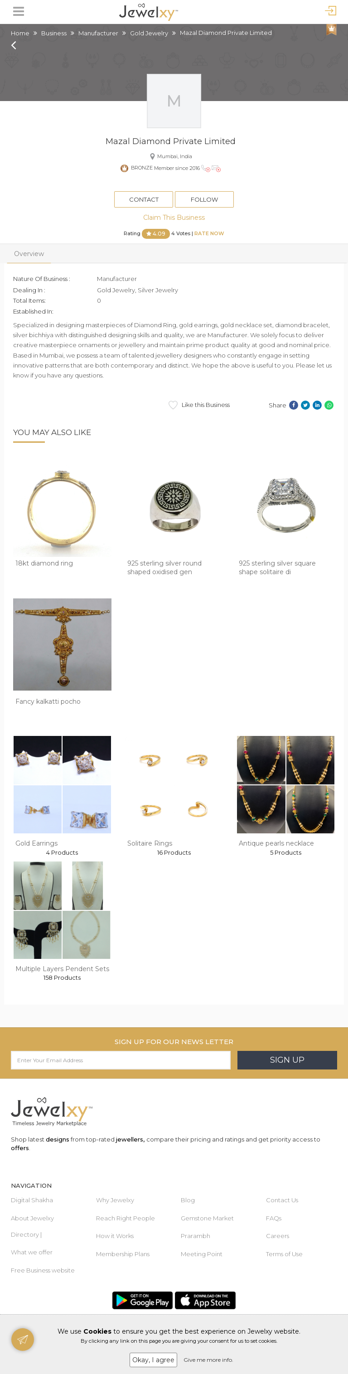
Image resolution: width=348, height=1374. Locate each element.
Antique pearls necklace (276, 843)
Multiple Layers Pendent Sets (62, 969)
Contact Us (282, 1200)
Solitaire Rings (149, 843)
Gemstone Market (207, 1218)
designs (57, 1139)
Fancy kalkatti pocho (48, 701)
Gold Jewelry (149, 33)
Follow (204, 199)
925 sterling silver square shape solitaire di (277, 567)
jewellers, (130, 1139)
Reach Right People (125, 1218)
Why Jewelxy (115, 1200)
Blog (188, 1200)
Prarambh (195, 1235)
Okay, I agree (153, 1360)
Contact (144, 199)
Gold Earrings (36, 843)
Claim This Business (174, 217)
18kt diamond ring (44, 563)
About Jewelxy (32, 1218)
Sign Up (287, 1060)
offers (20, 1147)
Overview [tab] (29, 254)
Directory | (26, 1234)
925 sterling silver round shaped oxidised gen (164, 567)
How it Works (115, 1235)
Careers (277, 1235)
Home (20, 33)
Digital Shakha (32, 1200)
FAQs (273, 1218)
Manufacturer (98, 33)
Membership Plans (123, 1254)
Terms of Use (284, 1254)
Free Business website (43, 1270)
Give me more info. (208, 1359)
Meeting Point (201, 1254)
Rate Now (209, 233)
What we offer (32, 1252)
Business (54, 33)
